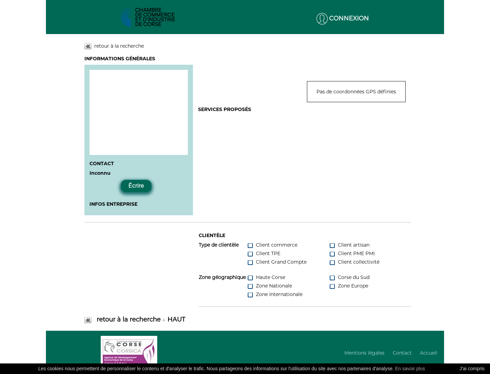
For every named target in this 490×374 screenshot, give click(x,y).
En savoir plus (410, 368)
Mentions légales (364, 353)
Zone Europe (348, 286)
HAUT (176, 319)
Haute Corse (266, 277)
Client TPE (263, 253)
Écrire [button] (136, 186)
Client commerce (272, 245)
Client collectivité (354, 262)
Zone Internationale (275, 294)
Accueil (428, 353)
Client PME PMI (352, 253)
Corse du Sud (349, 277)
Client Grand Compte (277, 262)
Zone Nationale (269, 286)
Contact (402, 353)
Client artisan (349, 245)
